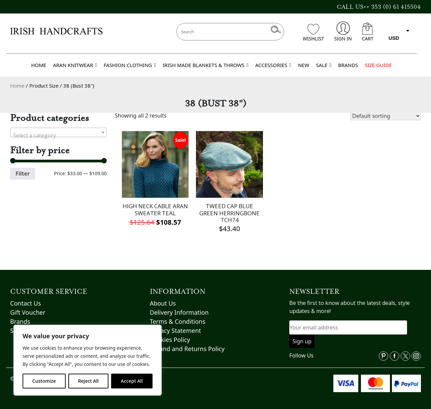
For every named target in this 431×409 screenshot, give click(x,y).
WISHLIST (313, 33)
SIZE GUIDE (378, 65)
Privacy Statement (175, 330)
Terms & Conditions (177, 321)
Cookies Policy (170, 340)
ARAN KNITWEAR (75, 65)
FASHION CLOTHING (130, 65)
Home (17, 85)
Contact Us (25, 303)
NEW (303, 65)
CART (367, 32)
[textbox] (58, 135)
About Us (163, 303)
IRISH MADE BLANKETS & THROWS (205, 65)
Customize (44, 381)
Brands (20, 321)
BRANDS (348, 65)
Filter (22, 173)
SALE (323, 65)
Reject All (88, 381)
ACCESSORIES (273, 65)
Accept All (132, 381)
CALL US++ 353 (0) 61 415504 (379, 6)
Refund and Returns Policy (187, 349)
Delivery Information (179, 312)
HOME (38, 65)
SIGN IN (343, 32)
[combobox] (58, 132)
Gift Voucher (27, 312)
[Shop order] (386, 116)
